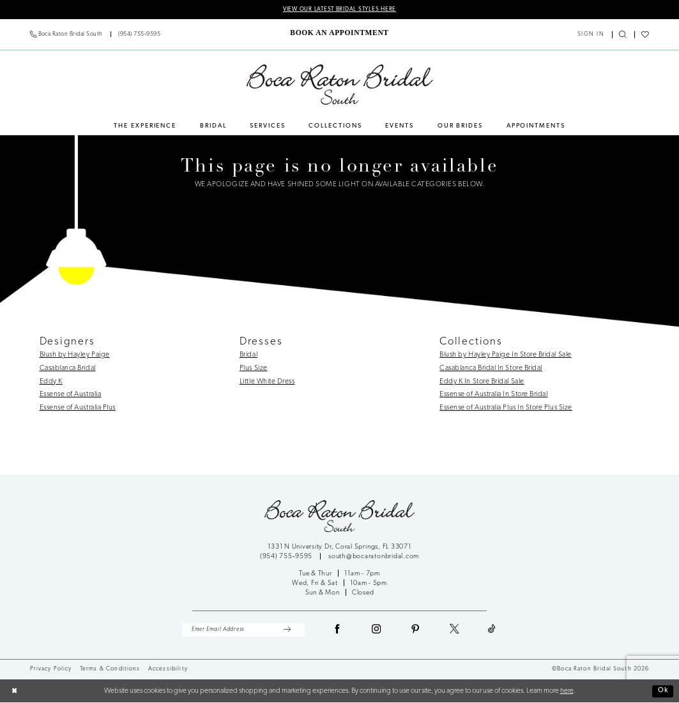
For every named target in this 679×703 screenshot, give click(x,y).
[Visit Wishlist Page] (645, 35)
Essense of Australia (71, 395)
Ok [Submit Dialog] (662, 691)
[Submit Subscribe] (286, 631)
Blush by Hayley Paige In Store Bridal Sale (505, 355)
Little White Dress (267, 381)
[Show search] (623, 35)
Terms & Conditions (110, 669)
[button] (591, 34)
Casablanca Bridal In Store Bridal (490, 368)
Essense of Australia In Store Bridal (493, 395)
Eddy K (51, 381)
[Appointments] (339, 33)
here (567, 691)
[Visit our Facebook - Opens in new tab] (338, 631)
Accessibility (168, 669)
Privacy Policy (51, 669)
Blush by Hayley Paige (75, 355)
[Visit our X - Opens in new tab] (455, 631)
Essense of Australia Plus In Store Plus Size (505, 408)
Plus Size (254, 368)
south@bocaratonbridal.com (373, 557)
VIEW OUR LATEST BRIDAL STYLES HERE (339, 9)
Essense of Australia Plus (78, 408)
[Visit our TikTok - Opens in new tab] (492, 631)
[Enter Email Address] (243, 630)
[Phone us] (95, 34)
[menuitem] (95, 34)
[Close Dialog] (15, 691)
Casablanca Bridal (68, 368)
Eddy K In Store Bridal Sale (481, 381)
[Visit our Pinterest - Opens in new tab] (416, 631)
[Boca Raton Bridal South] (339, 84)
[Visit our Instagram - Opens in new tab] (377, 631)
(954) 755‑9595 (287, 557)
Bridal (248, 355)
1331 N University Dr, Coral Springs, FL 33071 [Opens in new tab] (339, 547)
